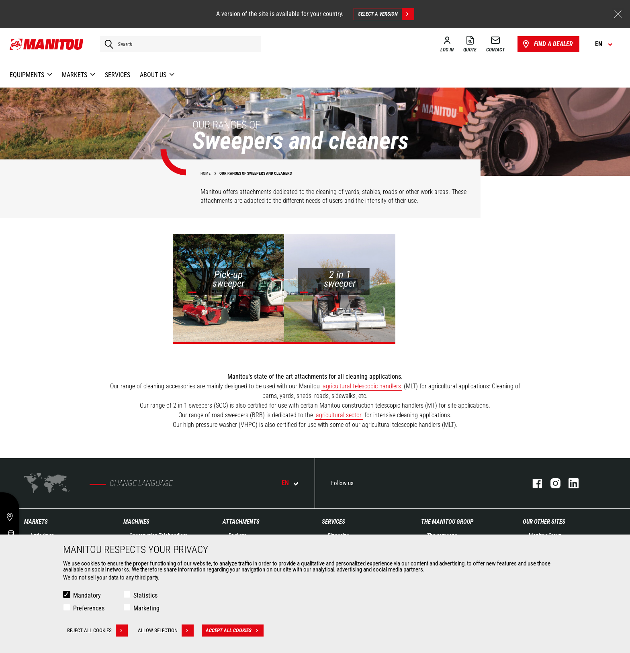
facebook (533, 483)
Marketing (146, 608)
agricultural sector (339, 415)
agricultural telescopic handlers (362, 386)
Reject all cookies (97, 630)
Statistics (145, 595)
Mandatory (87, 595)
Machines (136, 521)
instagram (551, 483)
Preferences (88, 608)
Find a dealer (547, 44)
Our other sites (544, 521)
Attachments (241, 521)
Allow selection (166, 630)
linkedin (569, 483)
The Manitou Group (447, 521)
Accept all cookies (235, 630)
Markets (36, 521)
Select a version (386, 14)
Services (333, 521)
